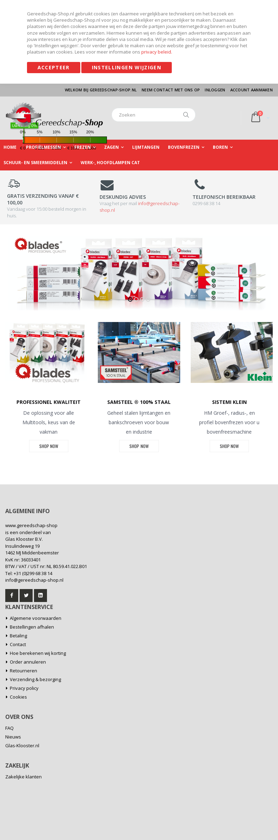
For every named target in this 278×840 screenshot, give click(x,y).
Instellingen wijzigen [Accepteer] (126, 67)
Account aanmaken (251, 89)
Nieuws (13, 737)
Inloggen (215, 89)
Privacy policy (24, 688)
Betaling (18, 635)
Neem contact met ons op (171, 89)
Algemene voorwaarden (35, 618)
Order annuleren (28, 662)
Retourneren (23, 670)
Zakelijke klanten (23, 777)
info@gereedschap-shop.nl (34, 580)
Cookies (18, 697)
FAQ (9, 728)
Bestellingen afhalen (32, 627)
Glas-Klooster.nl (22, 745)
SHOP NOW (48, 446)
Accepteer (54, 67)
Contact (18, 644)
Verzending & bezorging (35, 679)
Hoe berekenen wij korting (38, 653)
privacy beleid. (156, 52)
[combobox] (153, 115)
